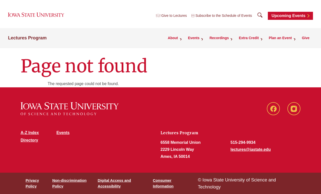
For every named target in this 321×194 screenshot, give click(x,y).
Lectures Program (27, 37)
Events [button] (194, 38)
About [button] (173, 38)
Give (305, 38)
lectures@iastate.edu (250, 149)
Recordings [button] (219, 38)
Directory (29, 140)
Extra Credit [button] (249, 38)
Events (62, 133)
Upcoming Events (288, 16)
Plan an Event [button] (280, 38)
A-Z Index (30, 133)
